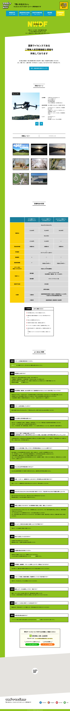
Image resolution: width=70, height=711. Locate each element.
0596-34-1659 (40, 635)
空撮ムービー (26, 136)
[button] (37, 123)
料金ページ (14, 365)
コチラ (20, 382)
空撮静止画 (52, 136)
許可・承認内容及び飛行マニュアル (39, 68)
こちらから (33, 556)
